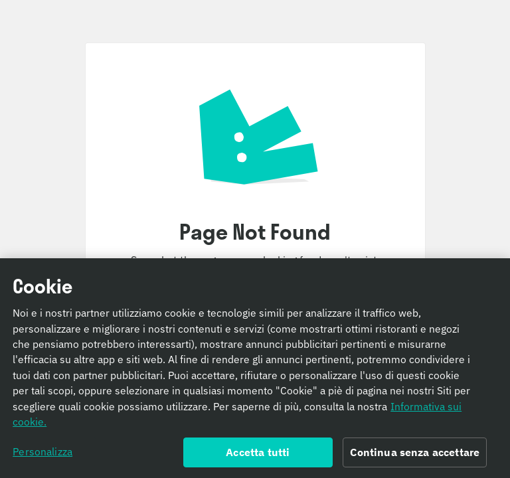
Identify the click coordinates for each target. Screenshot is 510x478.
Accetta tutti (258, 456)
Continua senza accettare (414, 456)
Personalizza (42, 455)
